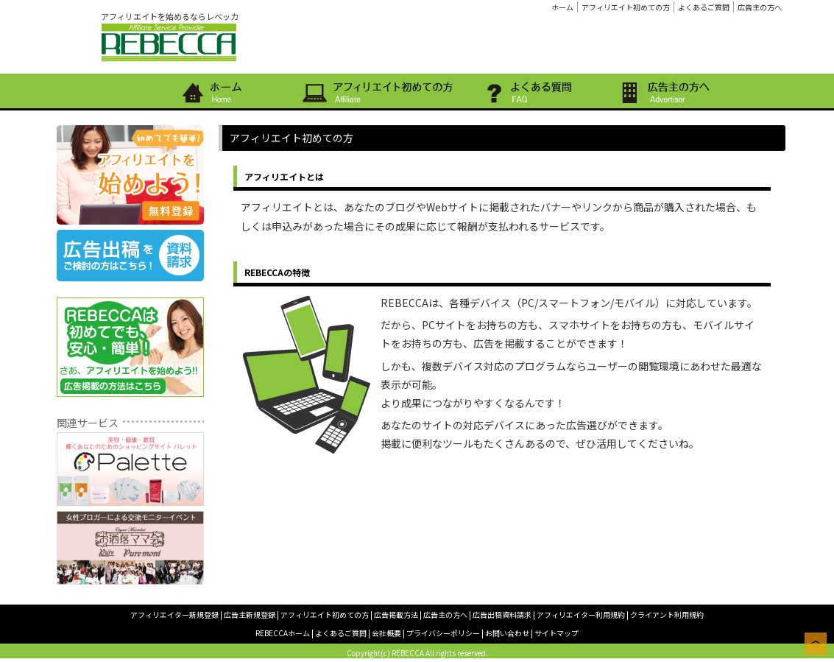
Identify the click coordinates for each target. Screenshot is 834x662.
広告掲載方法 (396, 614)
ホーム (562, 7)
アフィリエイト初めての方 (626, 7)
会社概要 (386, 632)
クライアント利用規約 (667, 614)
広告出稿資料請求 (502, 614)
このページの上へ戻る (816, 644)
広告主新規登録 (249, 614)
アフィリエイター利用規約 (581, 614)
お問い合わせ (507, 632)
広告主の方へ (760, 7)
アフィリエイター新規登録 (174, 614)
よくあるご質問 (703, 7)
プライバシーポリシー (443, 632)
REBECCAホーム (282, 632)
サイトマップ (556, 632)
